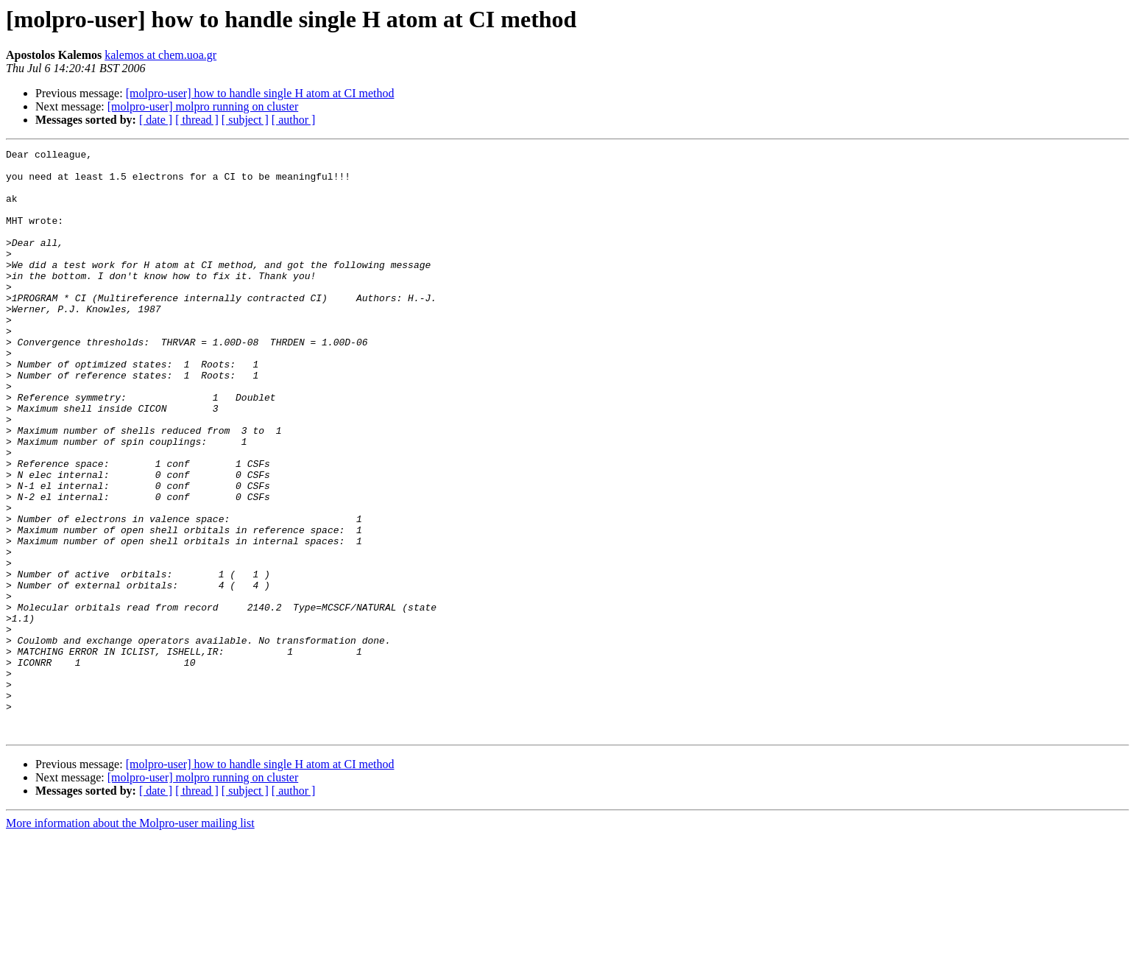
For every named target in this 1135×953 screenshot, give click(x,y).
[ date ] (155, 119)
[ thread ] (197, 119)
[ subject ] (245, 119)
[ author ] (294, 119)
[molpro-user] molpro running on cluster (203, 106)
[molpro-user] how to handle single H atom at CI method (260, 93)
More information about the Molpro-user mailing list (130, 940)
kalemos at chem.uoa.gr (160, 55)
